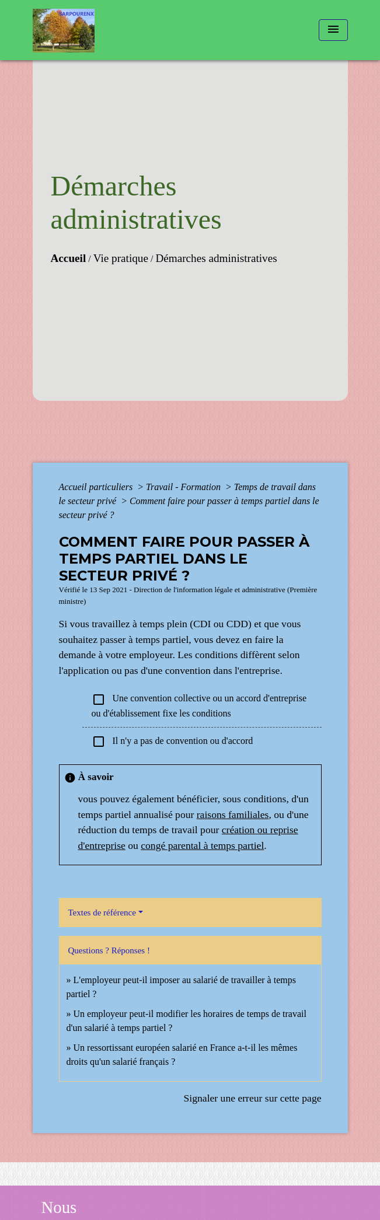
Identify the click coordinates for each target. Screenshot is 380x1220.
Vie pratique (120, 258)
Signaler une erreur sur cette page (253, 1098)
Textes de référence (102, 912)
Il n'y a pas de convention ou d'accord (172, 742)
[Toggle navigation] (333, 30)
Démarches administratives (216, 258)
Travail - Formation (184, 487)
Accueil (68, 258)
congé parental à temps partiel (202, 845)
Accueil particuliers (97, 487)
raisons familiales (233, 814)
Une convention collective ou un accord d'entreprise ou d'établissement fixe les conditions (199, 705)
